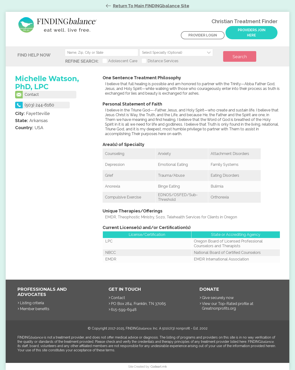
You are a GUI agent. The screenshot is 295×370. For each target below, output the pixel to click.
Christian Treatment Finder (58, 28)
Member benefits (34, 309)
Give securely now (218, 297)
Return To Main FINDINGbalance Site (151, 5)
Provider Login (202, 35)
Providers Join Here (251, 32)
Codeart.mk (159, 366)
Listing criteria (32, 303)
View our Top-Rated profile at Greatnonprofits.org (227, 306)
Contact (27, 94)
